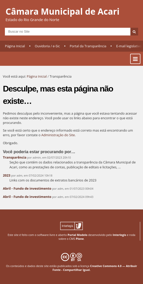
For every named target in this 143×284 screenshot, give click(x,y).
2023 (6, 175)
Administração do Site (58, 135)
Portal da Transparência (88, 46)
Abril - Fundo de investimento (27, 188)
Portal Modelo (77, 235)
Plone (80, 239)
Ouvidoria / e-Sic (47, 46)
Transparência (14, 157)
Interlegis (119, 235)
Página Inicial (15, 46)
